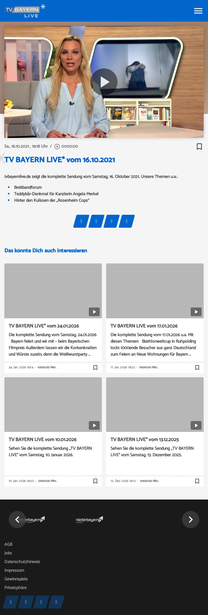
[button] (17, 519)
